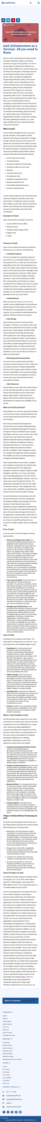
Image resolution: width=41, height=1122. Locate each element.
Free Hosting (6, 1075)
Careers (5, 1066)
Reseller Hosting (7, 1045)
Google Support (7, 1021)
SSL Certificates (7, 1077)
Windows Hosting (7, 1053)
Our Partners (6, 1069)
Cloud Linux (6, 1083)
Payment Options (7, 1024)
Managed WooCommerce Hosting (12, 1059)
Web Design (6, 1072)
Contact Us (6, 1027)
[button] (3, 20)
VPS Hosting (6, 1042)
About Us (5, 1018)
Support (5, 1015)
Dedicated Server (7, 1051)
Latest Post (6, 1029)
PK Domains (6, 1080)
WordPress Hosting (8, 1056)
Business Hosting (7, 1048)
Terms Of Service (7, 1032)
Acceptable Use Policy (9, 1035)
